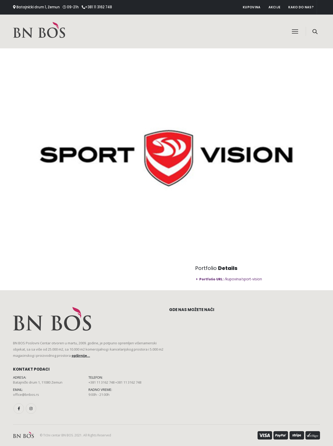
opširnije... (81, 355)
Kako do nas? (300, 7)
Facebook (19, 408)
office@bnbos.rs (26, 394)
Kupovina (251, 7)
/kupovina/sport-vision (243, 278)
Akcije (274, 7)
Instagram (31, 408)
